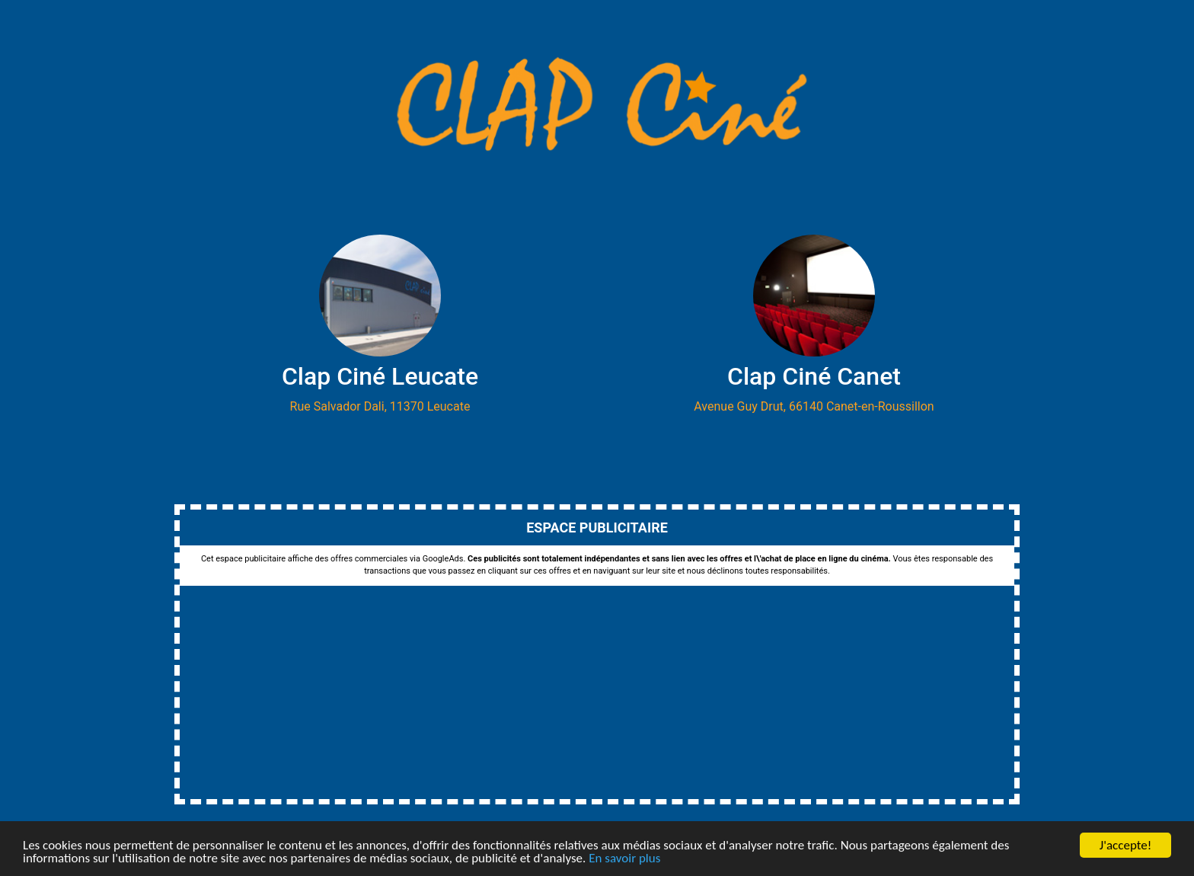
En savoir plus (624, 859)
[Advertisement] (597, 692)
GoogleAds (443, 559)
